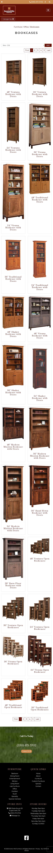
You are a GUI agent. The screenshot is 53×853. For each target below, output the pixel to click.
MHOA (26, 850)
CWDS (45, 849)
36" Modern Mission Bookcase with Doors (39, 456)
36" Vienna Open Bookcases (13, 663)
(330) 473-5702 (36, 2)
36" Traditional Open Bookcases (40, 708)
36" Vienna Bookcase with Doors (40, 154)
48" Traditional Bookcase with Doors (39, 200)
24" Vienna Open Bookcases (40, 671)
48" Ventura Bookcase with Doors (13, 94)
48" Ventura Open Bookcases (39, 560)
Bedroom (14, 773)
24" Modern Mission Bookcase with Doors (13, 528)
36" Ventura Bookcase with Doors (40, 94)
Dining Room (14, 776)
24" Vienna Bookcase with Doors (13, 227)
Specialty (15, 796)
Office (26, 27)
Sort (48, 45)
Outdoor (15, 791)
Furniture (18, 27)
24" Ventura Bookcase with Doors (13, 150)
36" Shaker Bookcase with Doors (13, 392)
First (27, 50)
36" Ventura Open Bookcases (13, 626)
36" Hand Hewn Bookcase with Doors (39, 513)
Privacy (38, 849)
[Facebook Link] (45, 2)
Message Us (15, 815)
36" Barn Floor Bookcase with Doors (13, 585)
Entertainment (15, 778)
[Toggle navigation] (48, 10)
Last (49, 50)
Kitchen (14, 781)
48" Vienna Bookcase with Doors (40, 336)
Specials (38, 784)
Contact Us (26, 751)
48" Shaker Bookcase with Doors (13, 334)
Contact (38, 786)
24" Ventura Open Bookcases (39, 628)
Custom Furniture (38, 781)
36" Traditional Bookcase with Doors (13, 279)
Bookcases (34, 27)
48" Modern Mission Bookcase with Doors (13, 447)
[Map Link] (1, 2)
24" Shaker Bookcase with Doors (40, 398)
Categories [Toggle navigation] (8, 19)
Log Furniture (15, 786)
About (38, 776)
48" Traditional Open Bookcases (13, 706)
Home (38, 773)
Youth (15, 794)
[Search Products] (49, 2)
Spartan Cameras (15, 799)
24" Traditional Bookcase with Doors (39, 287)
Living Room (14, 784)
